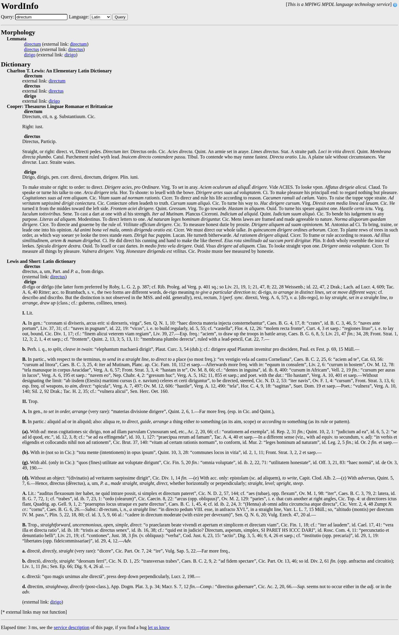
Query (120, 17)
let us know (159, 627)
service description (71, 627)
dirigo (29, 55)
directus (31, 49)
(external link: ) (56, 44)
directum (32, 44)
